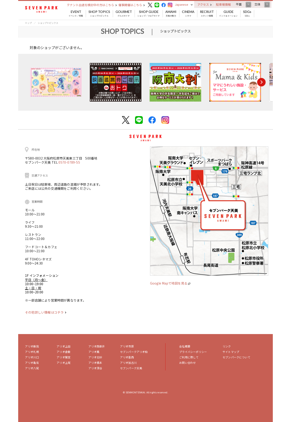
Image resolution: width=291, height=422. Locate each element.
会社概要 (184, 346)
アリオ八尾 (32, 368)
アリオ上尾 (63, 363)
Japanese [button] (181, 4)
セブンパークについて (236, 357)
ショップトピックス (99, 13)
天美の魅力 (170, 13)
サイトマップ (231, 352)
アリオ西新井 (96, 346)
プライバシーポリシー (193, 352)
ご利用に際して (188, 357)
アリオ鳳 (94, 352)
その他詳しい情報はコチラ (45, 312)
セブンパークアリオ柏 (134, 352)
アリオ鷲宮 (63, 357)
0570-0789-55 (69, 162)
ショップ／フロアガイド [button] (148, 13)
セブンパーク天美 (131, 368)
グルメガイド (123, 13)
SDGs (247, 13)
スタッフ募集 (207, 13)
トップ (28, 23)
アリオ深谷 (95, 368)
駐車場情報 (223, 4)
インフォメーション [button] (228, 13)
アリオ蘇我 (32, 346)
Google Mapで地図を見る (170, 283)
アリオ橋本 (95, 363)
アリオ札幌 (32, 352)
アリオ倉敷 (63, 352)
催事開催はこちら (131, 5)
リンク (227, 346)
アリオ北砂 (95, 357)
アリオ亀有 (32, 363)
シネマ (188, 13)
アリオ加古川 (128, 363)
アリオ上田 (63, 346)
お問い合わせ (187, 363)
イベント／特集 (76, 13)
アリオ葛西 (127, 357)
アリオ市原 (127, 346)
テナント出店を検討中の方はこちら (92, 5)
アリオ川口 (32, 357)
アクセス (204, 4)
